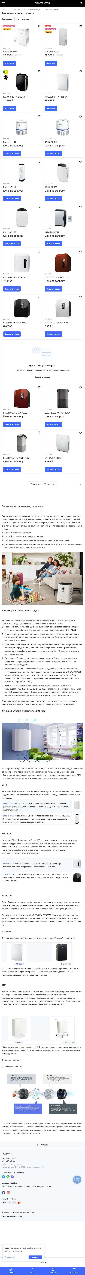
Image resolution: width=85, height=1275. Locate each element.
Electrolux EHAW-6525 (57, 299)
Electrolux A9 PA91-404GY (17, 494)
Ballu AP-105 (51, 152)
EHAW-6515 (8, 900)
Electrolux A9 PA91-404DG (58, 445)
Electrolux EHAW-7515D (57, 347)
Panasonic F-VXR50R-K (14, 103)
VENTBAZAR (42, 3)
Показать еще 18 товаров (42, 521)
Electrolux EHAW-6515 (15, 299)
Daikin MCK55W (52, 55)
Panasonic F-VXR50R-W (56, 103)
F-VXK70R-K (66, 1000)
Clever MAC (18, 1079)
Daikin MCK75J (52, 250)
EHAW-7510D (8, 911)
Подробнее (10, 1257)
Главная (5, 10)
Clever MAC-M (68, 1079)
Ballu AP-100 (10, 152)
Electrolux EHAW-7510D (16, 347)
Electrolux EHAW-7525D (16, 445)
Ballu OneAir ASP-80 (11, 840)
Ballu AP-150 (51, 201)
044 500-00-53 (8, 1197)
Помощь (42, 1181)
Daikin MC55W (10, 55)
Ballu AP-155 (10, 250)
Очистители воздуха (32, 10)
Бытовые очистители (52, 10)
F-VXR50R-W (19, 1000)
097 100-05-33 (8, 1195)
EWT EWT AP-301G (53, 494)
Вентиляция (16, 10)
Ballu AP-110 (10, 201)
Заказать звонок (42, 404)
